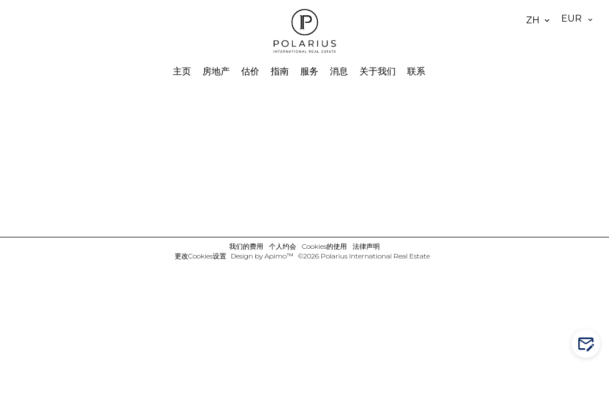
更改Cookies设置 (200, 256)
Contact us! (588, 344)
